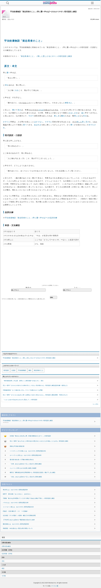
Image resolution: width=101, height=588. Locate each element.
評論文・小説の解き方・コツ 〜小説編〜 (15, 511)
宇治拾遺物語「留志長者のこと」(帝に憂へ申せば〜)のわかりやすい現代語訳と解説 (46, 422)
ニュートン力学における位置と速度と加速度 (23, 468)
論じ (83, 113)
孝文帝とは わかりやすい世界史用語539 (15, 490)
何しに (79, 122)
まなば (41, 110)
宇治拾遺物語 (22, 370)
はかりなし (38, 122)
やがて (31, 116)
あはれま (37, 125)
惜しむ (77, 116)
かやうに (6, 122)
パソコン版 (54, 586)
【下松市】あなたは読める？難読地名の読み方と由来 (19, 520)
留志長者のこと (38, 370)
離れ (63, 116)
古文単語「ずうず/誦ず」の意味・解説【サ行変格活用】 (19, 515)
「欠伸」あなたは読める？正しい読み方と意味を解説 (26, 464)
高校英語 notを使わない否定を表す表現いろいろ (18, 528)
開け (14, 110)
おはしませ (73, 113)
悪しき (57, 116)
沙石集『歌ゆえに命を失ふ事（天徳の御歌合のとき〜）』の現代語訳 (30, 436)
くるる (16, 90)
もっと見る (95, 404)
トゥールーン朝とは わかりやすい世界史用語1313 (18, 507)
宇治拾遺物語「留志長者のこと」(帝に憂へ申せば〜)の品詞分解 (31, 218)
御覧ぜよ (68, 103)
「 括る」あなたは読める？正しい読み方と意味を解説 (26, 477)
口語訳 (13, 370)
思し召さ (85, 122)
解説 (30, 370)
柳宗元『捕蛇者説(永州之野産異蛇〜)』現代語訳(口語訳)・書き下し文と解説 (32, 472)
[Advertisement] (50, 27)
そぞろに (48, 122)
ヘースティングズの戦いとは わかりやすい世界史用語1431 (28, 451)
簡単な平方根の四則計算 (17, 446)
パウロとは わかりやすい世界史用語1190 (15, 502)
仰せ (7, 85)
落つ (25, 125)
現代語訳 (6, 370)
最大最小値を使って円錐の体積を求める (22, 459)
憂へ (8, 73)
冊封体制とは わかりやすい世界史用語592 (16, 524)
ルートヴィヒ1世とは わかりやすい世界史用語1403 (25, 455)
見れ (19, 110)
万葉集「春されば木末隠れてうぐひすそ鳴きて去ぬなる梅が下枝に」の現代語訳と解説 (28, 498)
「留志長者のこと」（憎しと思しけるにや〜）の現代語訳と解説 (45, 56)
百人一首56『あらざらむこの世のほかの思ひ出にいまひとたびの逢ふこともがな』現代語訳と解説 (39, 441)
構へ (72, 125)
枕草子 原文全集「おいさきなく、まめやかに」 (17, 494)
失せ (85, 116)
